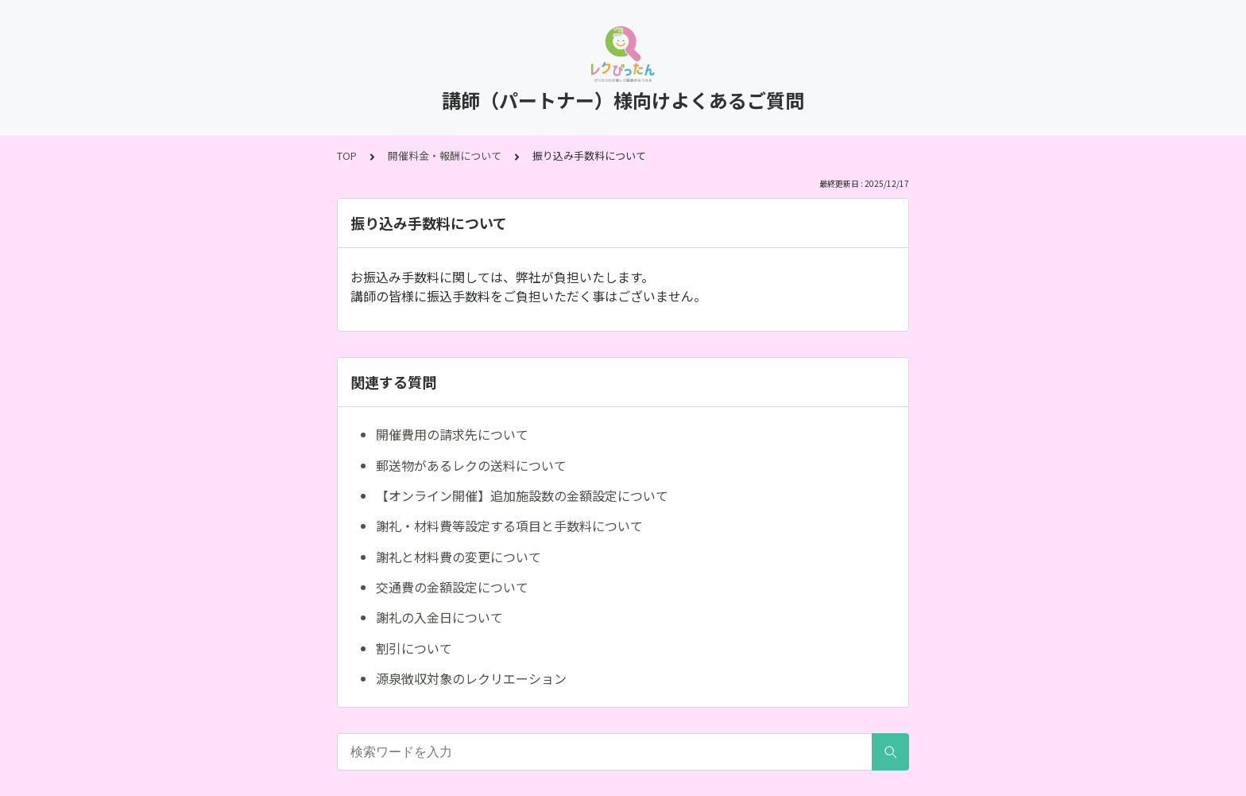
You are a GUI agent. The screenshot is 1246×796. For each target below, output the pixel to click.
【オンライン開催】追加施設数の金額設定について (522, 495)
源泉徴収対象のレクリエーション (471, 678)
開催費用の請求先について (452, 434)
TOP (347, 155)
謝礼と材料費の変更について (458, 556)
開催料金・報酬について (444, 155)
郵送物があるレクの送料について (471, 465)
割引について (414, 648)
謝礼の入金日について (439, 617)
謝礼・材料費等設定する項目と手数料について (509, 525)
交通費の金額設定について (452, 586)
